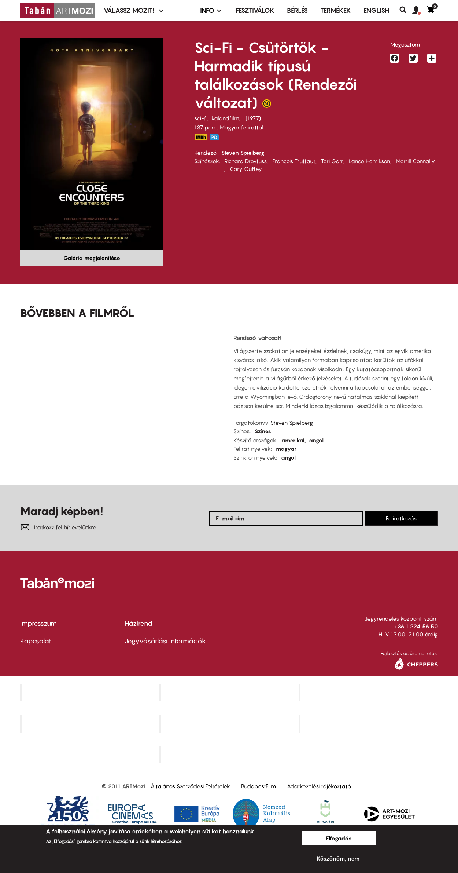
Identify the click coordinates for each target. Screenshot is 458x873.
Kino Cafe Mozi (230, 692)
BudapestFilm (258, 786)
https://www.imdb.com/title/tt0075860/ (200, 137)
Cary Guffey (246, 168)
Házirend (138, 623)
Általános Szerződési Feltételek (190, 786)
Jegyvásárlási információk (165, 641)
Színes (263, 431)
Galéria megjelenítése (91, 258)
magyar (286, 448)
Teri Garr (332, 161)
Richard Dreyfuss (245, 161)
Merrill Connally (415, 161)
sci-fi (200, 118)
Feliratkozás (401, 518)
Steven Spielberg (242, 152)
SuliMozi (230, 723)
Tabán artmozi (369, 723)
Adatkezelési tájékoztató (319, 786)
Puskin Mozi (90, 723)
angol (316, 440)
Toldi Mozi (229, 754)
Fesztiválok (255, 10)
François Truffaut (293, 161)
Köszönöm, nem (338, 858)
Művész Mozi (369, 692)
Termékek (335, 10)
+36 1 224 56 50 (416, 626)
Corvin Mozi (91, 692)
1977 (253, 118)
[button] (419, 10)
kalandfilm (225, 118)
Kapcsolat (35, 641)
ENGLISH (376, 10)
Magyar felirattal (241, 127)
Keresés (405, 10)
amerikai (292, 440)
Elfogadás (339, 838)
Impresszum (38, 623)
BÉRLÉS (297, 10)
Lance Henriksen (369, 161)
